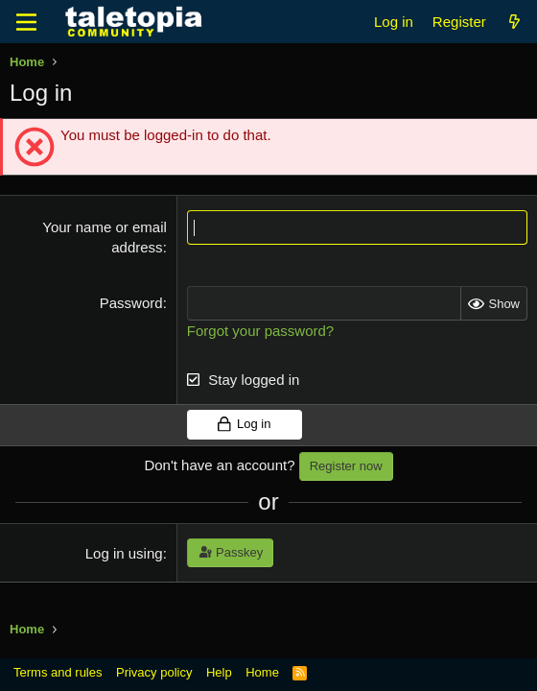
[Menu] (26, 22)
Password (131, 303)
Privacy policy (154, 672)
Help (219, 672)
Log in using (124, 553)
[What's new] (514, 21)
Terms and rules (57, 672)
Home (262, 672)
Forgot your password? (260, 330)
